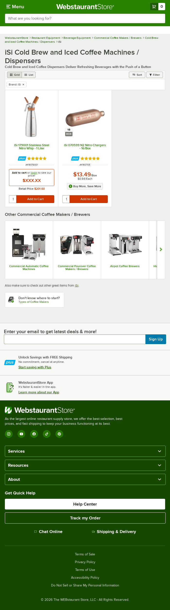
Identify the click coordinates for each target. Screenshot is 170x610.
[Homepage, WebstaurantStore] (85, 6)
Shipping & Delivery (114, 531)
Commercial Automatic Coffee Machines (29, 268)
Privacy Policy (85, 562)
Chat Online (48, 531)
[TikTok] (47, 434)
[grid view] (14, 75)
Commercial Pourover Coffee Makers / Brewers (77, 268)
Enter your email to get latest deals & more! (50, 331)
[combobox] (85, 18)
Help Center (85, 504)
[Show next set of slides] (161, 250)
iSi (76, 285)
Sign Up (156, 339)
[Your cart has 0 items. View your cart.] (157, 6)
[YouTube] (21, 434)
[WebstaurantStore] (65, 410)
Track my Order (85, 518)
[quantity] (13, 199)
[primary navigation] (15, 6)
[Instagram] (9, 434)
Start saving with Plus (34, 367)
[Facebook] (34, 434)
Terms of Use (85, 570)
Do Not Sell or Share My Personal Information (85, 585)
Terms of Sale (85, 554)
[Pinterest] (59, 434)
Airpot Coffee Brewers (125, 266)
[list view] (29, 75)
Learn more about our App (38, 392)
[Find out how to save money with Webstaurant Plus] (22, 158)
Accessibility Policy (85, 577)
